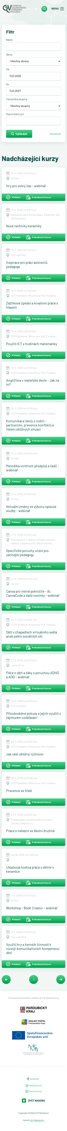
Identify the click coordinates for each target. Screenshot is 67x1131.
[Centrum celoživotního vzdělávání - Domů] (14, 9)
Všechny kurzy (33, 1091)
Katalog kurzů (34, 1085)
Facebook (33, 1078)
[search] (44, 9)
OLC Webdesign (37, 1120)
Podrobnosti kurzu (38, 197)
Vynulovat (55, 133)
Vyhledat (19, 133)
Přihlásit (13, 197)
